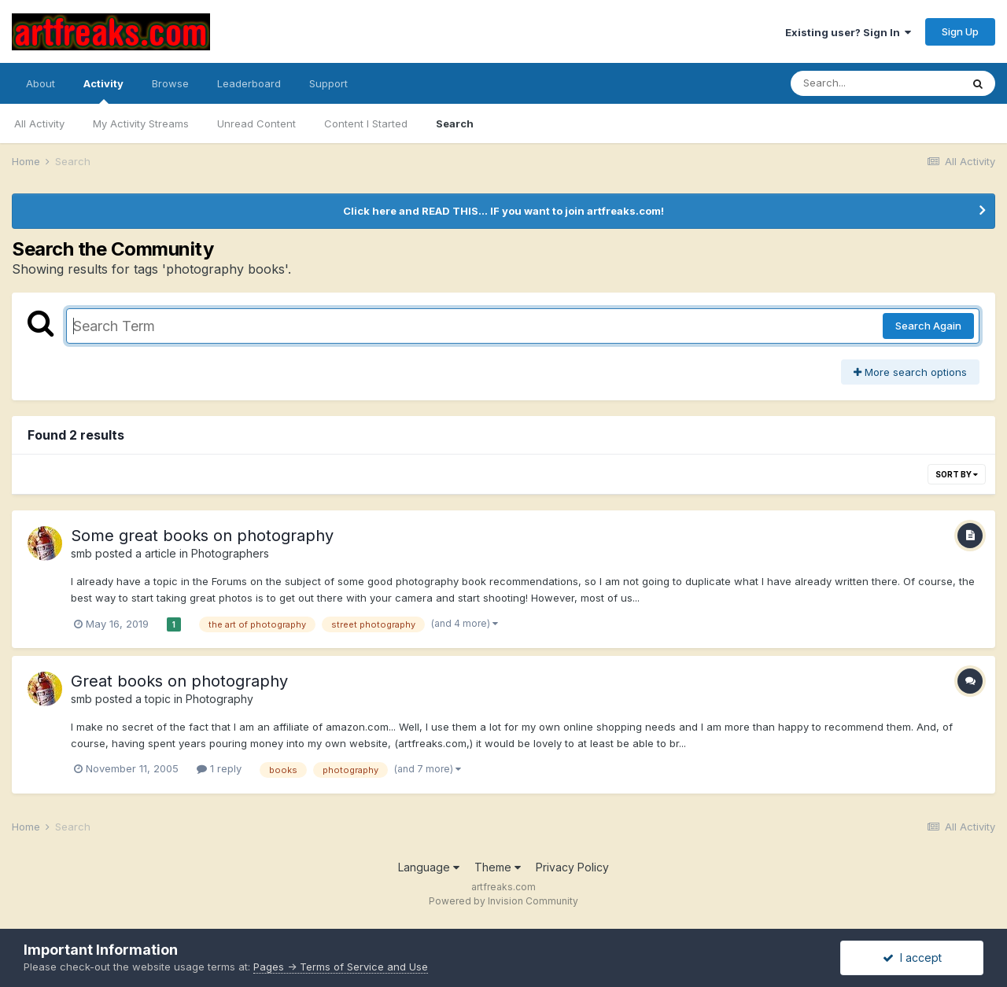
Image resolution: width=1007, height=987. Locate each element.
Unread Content (256, 123)
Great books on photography (179, 681)
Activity (103, 90)
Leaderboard (249, 83)
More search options (910, 372)
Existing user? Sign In (848, 32)
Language (428, 867)
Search (455, 123)
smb (81, 553)
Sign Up (960, 31)
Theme (497, 867)
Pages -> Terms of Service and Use (340, 966)
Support (328, 83)
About (40, 83)
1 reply (219, 768)
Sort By (956, 474)
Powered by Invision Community (503, 901)
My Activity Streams (141, 123)
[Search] (876, 83)
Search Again (928, 325)
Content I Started (366, 123)
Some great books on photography (202, 535)
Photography (219, 698)
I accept (912, 957)
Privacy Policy (572, 867)
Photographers (230, 553)
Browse (170, 83)
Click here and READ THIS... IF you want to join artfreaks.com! (503, 210)
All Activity (39, 123)
